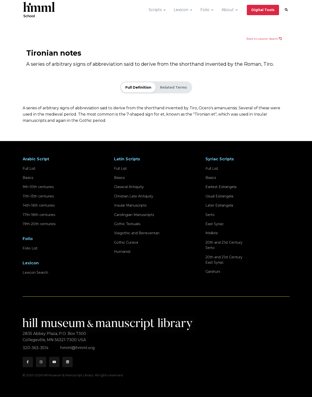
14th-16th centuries (39, 205)
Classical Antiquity (129, 187)
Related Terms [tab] (173, 87)
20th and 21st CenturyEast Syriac (223, 260)
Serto (210, 215)
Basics (28, 178)
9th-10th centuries (38, 187)
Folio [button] (205, 9)
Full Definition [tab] (138, 87)
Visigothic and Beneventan (136, 233)
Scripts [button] (155, 9)
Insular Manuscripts (130, 205)
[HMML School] (39, 10)
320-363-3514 (36, 347)
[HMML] (109, 322)
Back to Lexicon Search (264, 38)
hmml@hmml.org (77, 347)
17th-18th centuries (39, 215)
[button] (286, 10)
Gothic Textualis (127, 224)
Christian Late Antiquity (133, 196)
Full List (29, 168)
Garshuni (212, 271)
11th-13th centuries (38, 196)
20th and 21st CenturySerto (223, 245)
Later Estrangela (219, 205)
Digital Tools (262, 10)
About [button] (228, 9)
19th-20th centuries (39, 224)
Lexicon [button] (181, 9)
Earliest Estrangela (220, 187)
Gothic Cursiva (126, 242)
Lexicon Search (35, 272)
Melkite (211, 233)
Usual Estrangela (219, 196)
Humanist (122, 251)
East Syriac (214, 224)
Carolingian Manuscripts (134, 215)
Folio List (30, 248)
